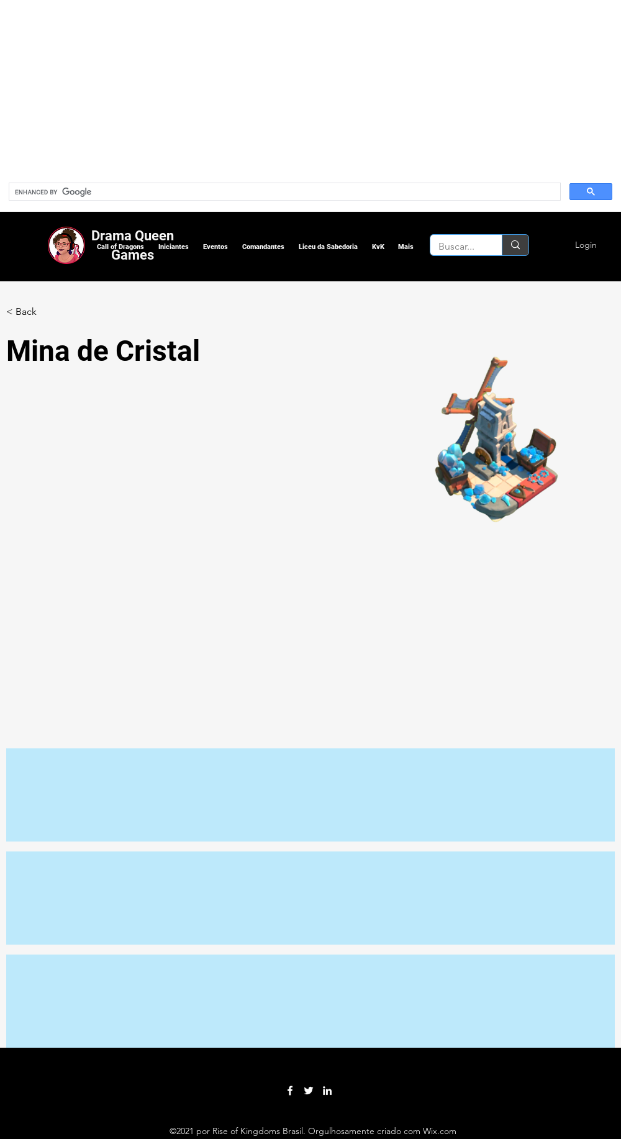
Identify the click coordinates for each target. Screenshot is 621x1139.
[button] (120, 247)
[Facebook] (290, 1090)
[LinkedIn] (327, 1090)
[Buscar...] (457, 246)
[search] (283, 191)
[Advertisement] (217, 87)
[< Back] (30, 312)
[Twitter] (308, 1090)
